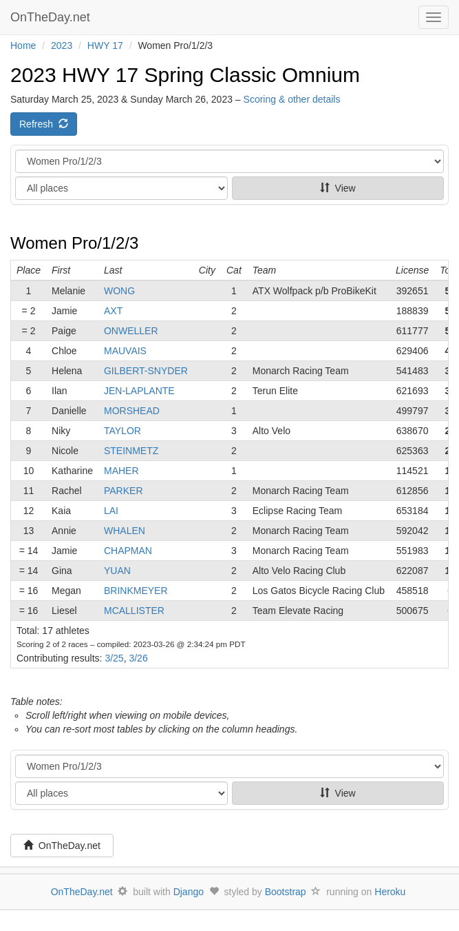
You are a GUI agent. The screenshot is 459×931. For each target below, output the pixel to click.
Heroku (389, 891)
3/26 (138, 658)
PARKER (123, 490)
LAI (111, 510)
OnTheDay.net (52, 17)
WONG (119, 290)
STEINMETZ (131, 450)
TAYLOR (122, 430)
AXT (113, 310)
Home (23, 45)
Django (188, 891)
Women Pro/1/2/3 (74, 243)
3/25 (114, 658)
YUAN (117, 570)
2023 (61, 45)
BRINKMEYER (136, 590)
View (338, 188)
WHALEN (124, 530)
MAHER (121, 470)
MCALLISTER (134, 610)
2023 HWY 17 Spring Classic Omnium (185, 74)
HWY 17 (105, 45)
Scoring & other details (292, 99)
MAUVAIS (125, 350)
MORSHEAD (132, 410)
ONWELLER (131, 330)
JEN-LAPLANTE (139, 390)
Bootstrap (285, 891)
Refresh (43, 124)
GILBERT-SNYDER (146, 370)
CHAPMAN (128, 550)
